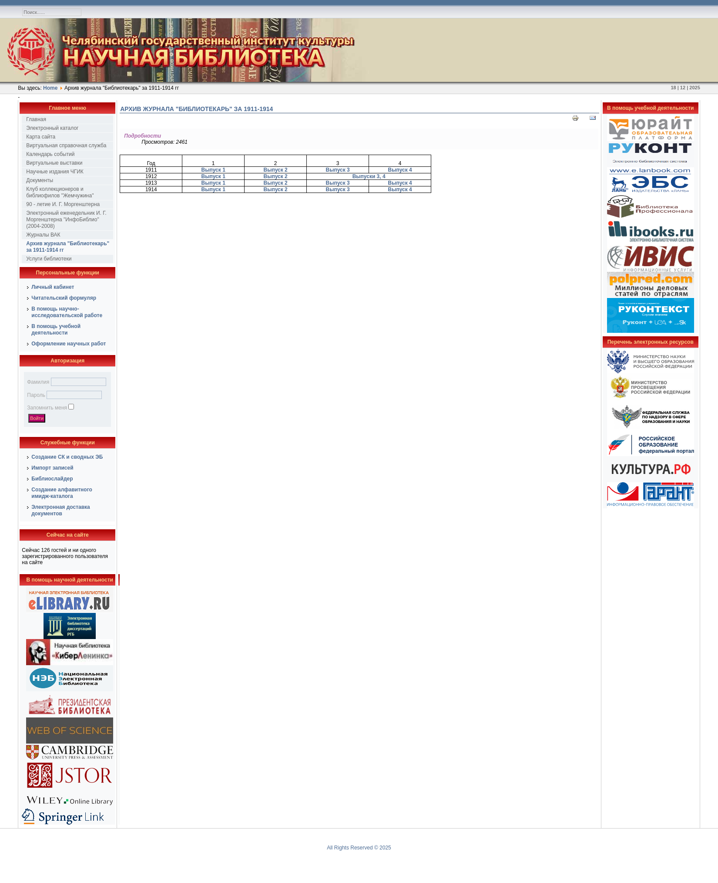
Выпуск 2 (276, 170)
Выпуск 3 (338, 170)
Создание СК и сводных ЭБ (67, 457)
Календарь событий (50, 154)
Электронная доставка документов (60, 510)
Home (50, 88)
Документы (39, 180)
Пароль (36, 395)
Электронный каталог (52, 128)
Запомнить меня (47, 408)
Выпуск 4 (400, 170)
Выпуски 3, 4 (369, 176)
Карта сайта (40, 137)
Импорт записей (52, 468)
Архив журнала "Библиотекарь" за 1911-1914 (196, 108)
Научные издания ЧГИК (55, 172)
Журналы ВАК (43, 235)
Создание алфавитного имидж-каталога (61, 493)
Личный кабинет (52, 287)
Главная (36, 119)
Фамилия (38, 382)
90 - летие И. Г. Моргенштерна (63, 204)
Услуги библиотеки (48, 259)
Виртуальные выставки (54, 163)
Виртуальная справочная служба (66, 145)
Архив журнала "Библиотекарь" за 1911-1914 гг (67, 246)
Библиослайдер (52, 479)
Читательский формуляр (63, 298)
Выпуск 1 (213, 170)
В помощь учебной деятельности (56, 329)
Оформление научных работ (68, 344)
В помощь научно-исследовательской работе (66, 312)
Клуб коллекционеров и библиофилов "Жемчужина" (60, 192)
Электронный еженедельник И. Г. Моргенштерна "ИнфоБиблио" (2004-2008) (66, 219)
